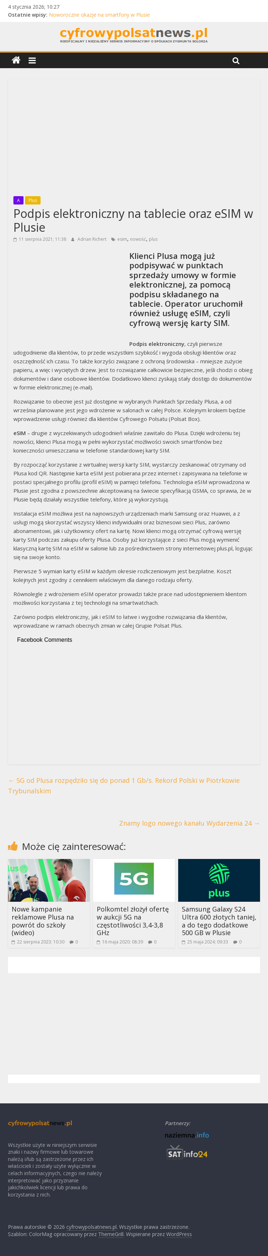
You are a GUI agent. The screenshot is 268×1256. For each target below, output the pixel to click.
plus (153, 239)
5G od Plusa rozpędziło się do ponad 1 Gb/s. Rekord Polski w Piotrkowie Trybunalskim (124, 785)
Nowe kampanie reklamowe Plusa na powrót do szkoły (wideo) (43, 921)
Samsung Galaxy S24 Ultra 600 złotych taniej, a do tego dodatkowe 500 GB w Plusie (219, 921)
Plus (33, 200)
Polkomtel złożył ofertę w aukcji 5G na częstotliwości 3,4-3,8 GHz (133, 921)
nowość (138, 239)
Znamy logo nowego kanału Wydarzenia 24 (189, 823)
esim (122, 239)
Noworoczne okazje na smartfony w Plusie (99, 14)
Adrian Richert (93, 239)
